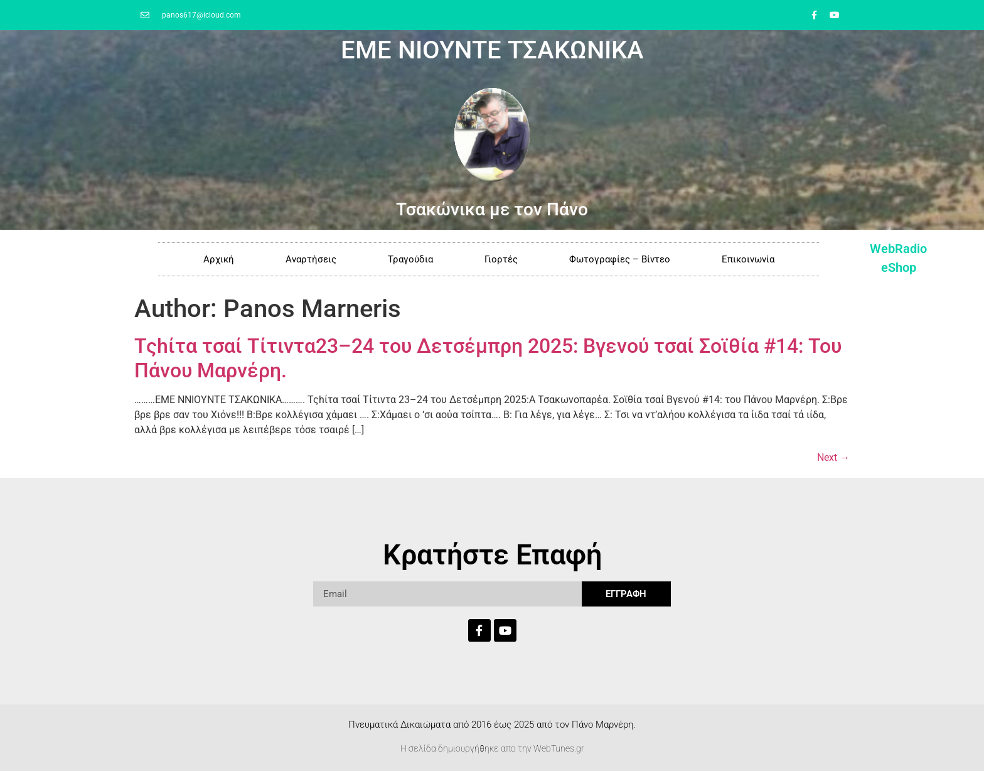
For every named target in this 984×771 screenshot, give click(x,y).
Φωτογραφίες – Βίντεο (619, 259)
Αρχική (218, 259)
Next (833, 457)
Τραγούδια (410, 259)
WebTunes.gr (558, 748)
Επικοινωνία (748, 259)
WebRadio (898, 248)
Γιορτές (501, 259)
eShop (898, 267)
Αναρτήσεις (311, 259)
